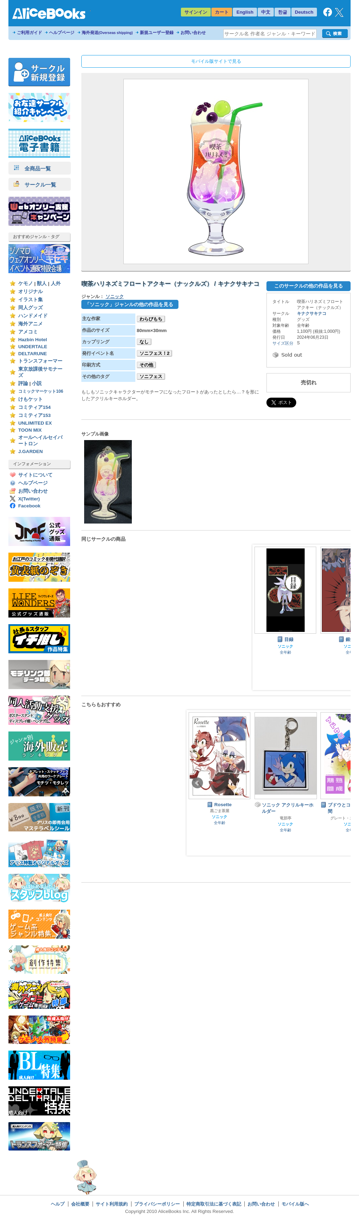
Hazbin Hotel (32, 339)
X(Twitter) (29, 498)
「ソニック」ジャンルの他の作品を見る (129, 304)
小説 (37, 383)
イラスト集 (30, 299)
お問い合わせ (193, 32)
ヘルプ (58, 1204)
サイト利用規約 (112, 1204)
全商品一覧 (32, 168)
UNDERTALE (32, 346)
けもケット (30, 399)
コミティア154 (34, 407)
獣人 (42, 283)
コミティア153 (34, 415)
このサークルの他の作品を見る (308, 286)
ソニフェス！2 (154, 353)
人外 (56, 283)
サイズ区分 (282, 343)
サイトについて (35, 475)
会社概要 (80, 1204)
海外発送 (107, 32)
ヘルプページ (61, 32)
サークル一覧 (35, 185)
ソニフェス (151, 376)
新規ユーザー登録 (157, 32)
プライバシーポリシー (157, 1204)
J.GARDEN (30, 451)
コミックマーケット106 (40, 391)
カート (222, 12)
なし (144, 341)
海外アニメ (30, 323)
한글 (282, 12)
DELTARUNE (32, 353)
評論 (23, 383)
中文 (265, 12)
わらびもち (151, 319)
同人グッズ (30, 307)
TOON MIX (30, 430)
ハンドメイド (33, 315)
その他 (146, 364)
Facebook (29, 505)
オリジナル (30, 291)
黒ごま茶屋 (219, 811)
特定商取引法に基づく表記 (214, 1204)
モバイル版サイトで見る (216, 61)
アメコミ (28, 332)
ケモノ (25, 283)
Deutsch (304, 12)
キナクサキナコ (311, 313)
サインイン (195, 12)
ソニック (115, 296)
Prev (197, 783)
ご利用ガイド (29, 32)
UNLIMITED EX (35, 423)
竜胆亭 (285, 818)
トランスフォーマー (40, 361)
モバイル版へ (295, 1204)
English (244, 12)
